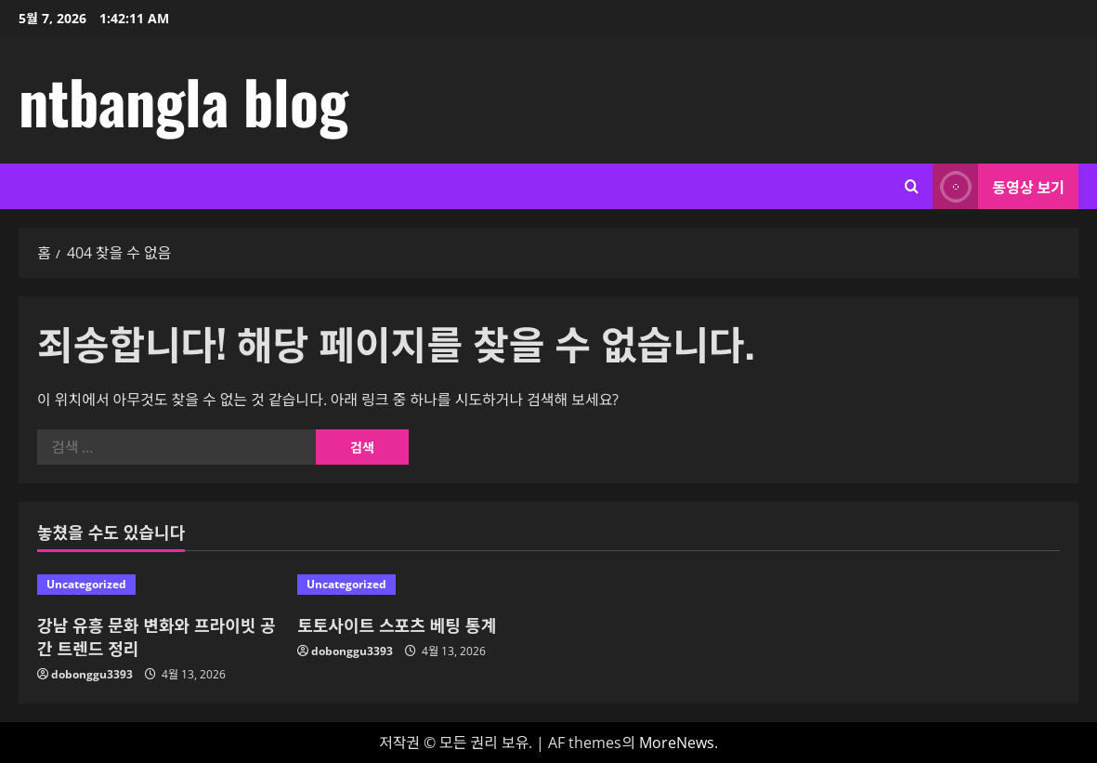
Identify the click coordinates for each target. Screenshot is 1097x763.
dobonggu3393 (92, 674)
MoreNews (676, 742)
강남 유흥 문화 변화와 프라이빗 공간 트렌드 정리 (156, 636)
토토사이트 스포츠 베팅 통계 (396, 624)
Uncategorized (86, 584)
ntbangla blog (183, 100)
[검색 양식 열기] (912, 186)
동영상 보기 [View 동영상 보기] (998, 186)
